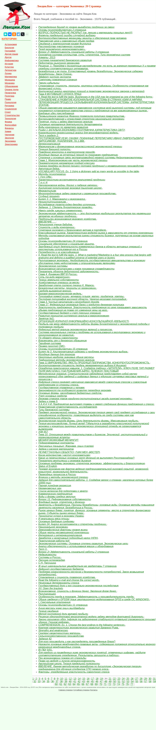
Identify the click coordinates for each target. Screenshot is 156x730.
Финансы (9, 128)
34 (43, 681)
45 (92, 681)
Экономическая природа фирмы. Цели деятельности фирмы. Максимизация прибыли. (88, 420)
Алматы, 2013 (46, 57)
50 (114, 681)
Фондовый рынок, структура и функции (61, 502)
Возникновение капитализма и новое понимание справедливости (76, 268)
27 (136, 678)
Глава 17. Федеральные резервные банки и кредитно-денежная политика (81, 304)
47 (101, 681)
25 (127, 678)
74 (118, 684)
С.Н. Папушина (47, 563)
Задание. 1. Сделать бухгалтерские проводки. (65, 207)
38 (61, 681)
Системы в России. (49, 557)
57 (145, 681)
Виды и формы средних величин (56, 496)
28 (141, 678)
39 (65, 681)
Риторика (9, 105)
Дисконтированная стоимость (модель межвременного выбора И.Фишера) (82, 365)
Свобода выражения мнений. (55, 291)
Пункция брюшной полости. (54, 149)
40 (70, 681)
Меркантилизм (47, 190)
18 (97, 678)
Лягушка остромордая (51, 560)
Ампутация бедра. (49, 168)
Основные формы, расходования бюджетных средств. (70, 393)
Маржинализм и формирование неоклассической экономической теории (80, 146)
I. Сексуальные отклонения (54, 602)
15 (83, 678)
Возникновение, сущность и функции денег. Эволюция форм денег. (77, 591)
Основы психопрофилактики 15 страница (62, 349)
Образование (11, 86)
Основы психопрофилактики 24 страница (62, 241)
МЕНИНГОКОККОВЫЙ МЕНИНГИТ (58, 440)
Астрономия (11, 44)
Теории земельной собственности (58, 279)
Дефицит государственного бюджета (61, 569)
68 (92, 684)
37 (57, 681)
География (10, 51)
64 (74, 684)
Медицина (10, 80)
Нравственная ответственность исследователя (67, 407)
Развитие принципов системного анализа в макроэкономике (73, 315)
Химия (8, 131)
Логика (8, 73)
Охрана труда (11, 89)
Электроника (11, 144)
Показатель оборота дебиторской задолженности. (68, 271)
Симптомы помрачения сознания (57, 79)
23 (118, 678)
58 (150, 681)
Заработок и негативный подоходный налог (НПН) (68, 538)
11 (66, 678)
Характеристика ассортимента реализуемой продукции (71, 179)
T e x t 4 (42, 182)
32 (34, 681)
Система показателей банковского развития (64, 60)
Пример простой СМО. (51, 346)
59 (154, 681)
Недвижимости (47, 554)
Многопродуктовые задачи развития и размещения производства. (77, 193)
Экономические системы (52, 266)
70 (100, 684)
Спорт (8, 112)
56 (141, 681)
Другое (8, 57)
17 (92, 678)
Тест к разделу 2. (48, 135)
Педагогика (10, 92)
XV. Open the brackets (50, 588)
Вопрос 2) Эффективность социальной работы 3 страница (73, 52)
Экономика (10, 141)
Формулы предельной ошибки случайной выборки (66, 35)
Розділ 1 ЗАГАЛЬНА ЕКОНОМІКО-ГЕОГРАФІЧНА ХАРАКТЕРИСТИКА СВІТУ (81, 130)
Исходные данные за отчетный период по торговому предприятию (78, 155)
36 (52, 681)
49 (110, 681)
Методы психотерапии (52, 174)
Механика (10, 83)
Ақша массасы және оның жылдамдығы (61, 608)
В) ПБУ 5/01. (45, 649)
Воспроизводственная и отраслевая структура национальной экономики (81, 119)
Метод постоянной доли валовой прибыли (63, 614)
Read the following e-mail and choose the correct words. (68, 580)
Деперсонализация (49, 143)
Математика (11, 76)
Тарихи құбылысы (48, 83)
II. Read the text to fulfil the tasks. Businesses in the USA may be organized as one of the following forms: (95, 96)
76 (127, 684)
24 (123, 678)
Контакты (94, 690)
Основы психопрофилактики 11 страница (62, 605)
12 (70, 678)
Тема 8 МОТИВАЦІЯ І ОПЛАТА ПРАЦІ (59, 94)
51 (119, 681)
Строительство (12, 115)
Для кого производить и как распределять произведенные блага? (76, 641)
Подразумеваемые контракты (56, 443)
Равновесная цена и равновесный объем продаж (66, 41)
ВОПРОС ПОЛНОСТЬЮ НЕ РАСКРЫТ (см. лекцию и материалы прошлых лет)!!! (85, 32)
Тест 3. (42, 549)
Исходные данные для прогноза (56, 354)
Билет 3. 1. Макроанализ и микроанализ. (62, 199)
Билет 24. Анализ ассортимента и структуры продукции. (72, 524)
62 (65, 684)
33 (39, 681)
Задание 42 (44, 638)
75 (123, 684)
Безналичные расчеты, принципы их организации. (67, 288)
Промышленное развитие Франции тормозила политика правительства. (81, 116)
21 (110, 678)
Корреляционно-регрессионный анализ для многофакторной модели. (78, 132)
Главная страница (66, 690)
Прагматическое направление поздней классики (66, 163)
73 (114, 684)
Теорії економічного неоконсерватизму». (61, 49)
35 (48, 681)
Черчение (9, 134)
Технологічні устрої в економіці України (61, 516)
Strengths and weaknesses (53, 630)
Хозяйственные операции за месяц (58, 282)
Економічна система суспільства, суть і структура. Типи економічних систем (84, 54)
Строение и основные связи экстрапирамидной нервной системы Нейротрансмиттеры (90, 157)
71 (105, 684)
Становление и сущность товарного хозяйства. (66, 577)
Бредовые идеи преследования (56, 113)
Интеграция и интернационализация (60, 535)
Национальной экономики (53, 527)
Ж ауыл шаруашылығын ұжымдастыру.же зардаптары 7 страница (77, 566)
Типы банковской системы (53, 409)
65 (78, 684)
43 (83, 681)
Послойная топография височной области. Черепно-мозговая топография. (82, 299)
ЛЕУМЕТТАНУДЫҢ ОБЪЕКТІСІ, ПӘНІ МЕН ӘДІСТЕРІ (69, 452)
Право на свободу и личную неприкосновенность (66, 661)
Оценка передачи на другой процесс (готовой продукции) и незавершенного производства (91, 166)
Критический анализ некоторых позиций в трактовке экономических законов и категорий (91, 91)
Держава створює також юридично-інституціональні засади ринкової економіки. (85, 398)
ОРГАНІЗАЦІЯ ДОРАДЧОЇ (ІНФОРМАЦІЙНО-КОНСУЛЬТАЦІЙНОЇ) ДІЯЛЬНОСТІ (83, 321)
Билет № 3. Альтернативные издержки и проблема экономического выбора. (83, 351)
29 (145, 678)
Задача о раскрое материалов (56, 449)
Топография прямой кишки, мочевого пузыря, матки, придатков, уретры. (81, 296)
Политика (9, 96)
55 (136, 681)
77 (131, 684)
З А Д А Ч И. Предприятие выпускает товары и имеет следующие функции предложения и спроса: (96, 404)
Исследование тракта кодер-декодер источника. (67, 204)
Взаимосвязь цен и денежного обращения (62, 340)
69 (96, 684)
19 (101, 678)
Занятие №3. (46, 318)
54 (132, 681)
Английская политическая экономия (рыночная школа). (70, 188)
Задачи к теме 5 (47, 401)
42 (79, 681)
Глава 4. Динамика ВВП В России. (57, 274)
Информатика (12, 60)
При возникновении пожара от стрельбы (62, 658)
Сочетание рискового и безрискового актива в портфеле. (72, 230)
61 (60, 684)
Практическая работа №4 (53, 540)
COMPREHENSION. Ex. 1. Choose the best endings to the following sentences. (81, 625)
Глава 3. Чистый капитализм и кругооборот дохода (68, 302)
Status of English (47, 466)
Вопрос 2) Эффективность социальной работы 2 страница (73, 552)
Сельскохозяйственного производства (61, 636)
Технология (10, 118)
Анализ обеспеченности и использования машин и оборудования (75, 546)
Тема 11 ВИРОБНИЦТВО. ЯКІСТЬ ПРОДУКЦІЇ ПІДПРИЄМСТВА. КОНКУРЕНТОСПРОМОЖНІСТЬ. (94, 362)
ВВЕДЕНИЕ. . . (47, 221)
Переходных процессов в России (57, 474)
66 (83, 684)
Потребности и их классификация (58, 252)
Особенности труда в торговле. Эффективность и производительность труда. (86, 596)
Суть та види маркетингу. (54, 277)
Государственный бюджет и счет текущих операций (69, 313)
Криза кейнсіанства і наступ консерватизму (64, 455)
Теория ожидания (48, 611)
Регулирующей (47, 594)
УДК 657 (43, 431)
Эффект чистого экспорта (54, 77)
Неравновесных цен (49, 488)
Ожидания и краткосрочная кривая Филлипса (64, 43)
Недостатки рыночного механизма (58, 63)
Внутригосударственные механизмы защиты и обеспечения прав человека (82, 38)
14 (79, 678)
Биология (9, 47)
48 (105, 681)
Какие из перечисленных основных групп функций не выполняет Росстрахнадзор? (86, 458)
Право (8, 99)
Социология (11, 109)
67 (87, 684)
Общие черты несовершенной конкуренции (63, 532)
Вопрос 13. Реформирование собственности (64, 499)
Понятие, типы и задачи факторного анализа (65, 121)
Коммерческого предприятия (55, 494)
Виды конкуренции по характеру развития (63, 127)
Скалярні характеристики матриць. (59, 633)
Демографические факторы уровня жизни (62, 529)
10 (61, 678)
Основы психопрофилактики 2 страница (62, 30)
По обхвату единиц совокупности (58, 338)
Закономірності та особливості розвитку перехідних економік (74, 390)
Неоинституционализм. (52, 202)
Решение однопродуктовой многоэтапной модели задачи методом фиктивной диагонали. (91, 616)
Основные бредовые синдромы (56, 521)
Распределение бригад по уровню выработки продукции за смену (76, 27)
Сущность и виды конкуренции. (56, 227)
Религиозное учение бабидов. (55, 224)
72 (109, 684)
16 (88, 678)
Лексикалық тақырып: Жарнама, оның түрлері (65, 446)
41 (74, 681)
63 (69, 684)
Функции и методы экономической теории (63, 477)
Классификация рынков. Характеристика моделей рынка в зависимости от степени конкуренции (95, 233)
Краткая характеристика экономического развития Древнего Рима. (78, 627)
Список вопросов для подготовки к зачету (63, 491)
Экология (9, 138)
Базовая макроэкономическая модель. (60, 293)
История (9, 63)
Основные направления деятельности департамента (70, 124)
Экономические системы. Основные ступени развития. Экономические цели (83, 543)
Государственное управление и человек (61, 387)
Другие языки (11, 54)
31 (154, 678)
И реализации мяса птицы (53, 518)
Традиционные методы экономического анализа (66, 360)
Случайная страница (81, 690)
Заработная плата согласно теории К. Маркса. (66, 285)
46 (96, 681)
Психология (10, 102)
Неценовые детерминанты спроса (58, 583)
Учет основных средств (52, 396)
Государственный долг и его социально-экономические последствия (78, 585)
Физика (8, 122)
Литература (10, 70)
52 (123, 681)
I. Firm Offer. (45, 177)
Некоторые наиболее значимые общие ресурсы (66, 357)
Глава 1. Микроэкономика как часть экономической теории (72, 160)
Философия (10, 125)
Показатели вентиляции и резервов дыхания (64, 460)
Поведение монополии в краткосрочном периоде (66, 152)
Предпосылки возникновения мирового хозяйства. (67, 219)
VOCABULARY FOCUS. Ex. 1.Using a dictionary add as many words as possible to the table (88, 171)
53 (127, 681)
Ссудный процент (48, 196)
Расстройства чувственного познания (61, 46)
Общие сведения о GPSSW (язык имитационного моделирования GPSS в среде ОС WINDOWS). (94, 599)
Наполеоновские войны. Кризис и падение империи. (68, 185)
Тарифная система (49, 343)
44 (88, 681)
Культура (9, 67)
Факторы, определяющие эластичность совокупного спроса (73, 672)
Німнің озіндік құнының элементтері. (60, 210)
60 (56, 684)
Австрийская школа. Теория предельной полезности (69, 663)
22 (114, 678)
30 (150, 678)
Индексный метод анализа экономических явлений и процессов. (75, 329)
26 (132, 678)
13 (74, 678)
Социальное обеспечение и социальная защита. (66, 244)
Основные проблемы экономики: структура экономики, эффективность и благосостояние (91, 463)
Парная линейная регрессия (54, 485)
